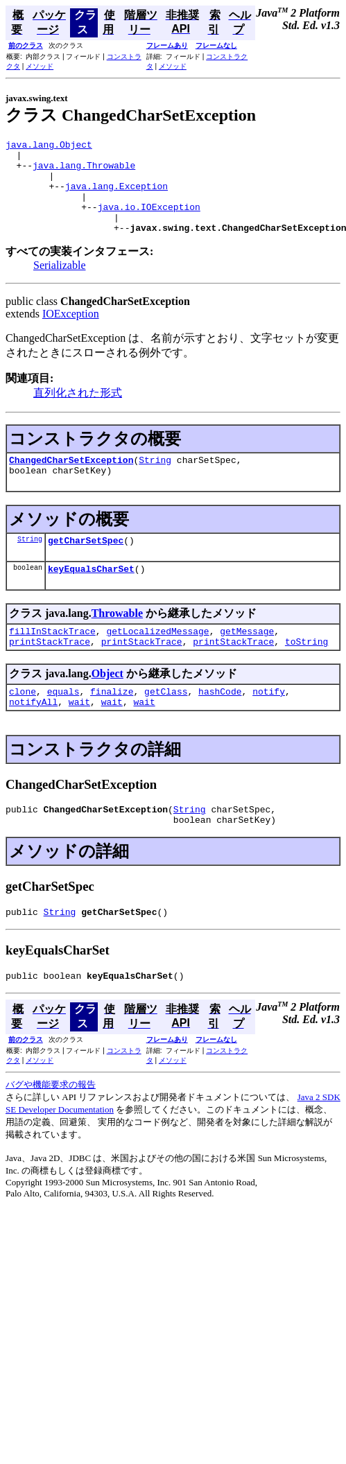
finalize (111, 724)
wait (79, 737)
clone (22, 724)
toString (306, 672)
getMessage (247, 660)
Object (107, 705)
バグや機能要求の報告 (51, 1128)
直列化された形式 (77, 411)
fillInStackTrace (52, 660)
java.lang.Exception (116, 196)
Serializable (59, 284)
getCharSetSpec (85, 565)
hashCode (219, 724)
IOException (70, 332)
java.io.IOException (149, 221)
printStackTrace (49, 672)
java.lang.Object (49, 146)
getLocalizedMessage (157, 660)
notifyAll (33, 737)
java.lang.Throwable (84, 171)
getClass (165, 724)
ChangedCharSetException (71, 480)
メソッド (39, 66)
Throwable (117, 640)
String (155, 480)
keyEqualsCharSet (91, 595)
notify (268, 724)
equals (63, 724)
